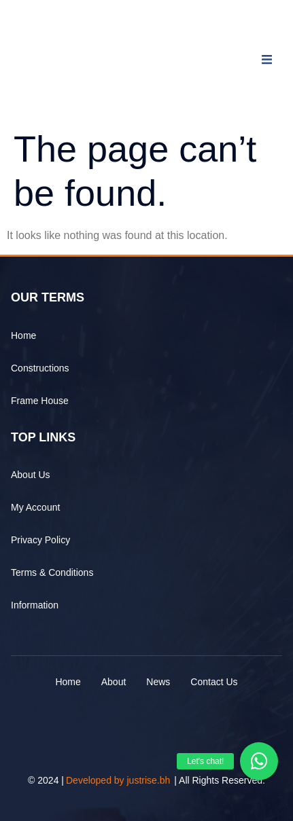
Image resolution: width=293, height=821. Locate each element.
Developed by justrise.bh (118, 780)
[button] (259, 761)
